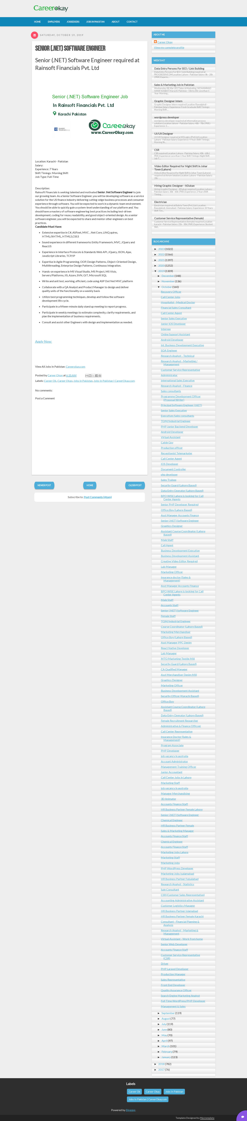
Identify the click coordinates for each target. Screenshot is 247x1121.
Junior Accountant (171, 772)
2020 (161, 265)
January (166, 1057)
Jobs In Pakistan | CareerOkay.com (114, 380)
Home (90, 485)
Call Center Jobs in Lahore (176, 777)
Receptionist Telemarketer (176, 453)
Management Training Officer (178, 766)
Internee (166, 329)
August (166, 1018)
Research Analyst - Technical (177, 355)
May (164, 1035)
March (165, 1046)
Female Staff (168, 616)
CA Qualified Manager (174, 669)
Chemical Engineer (172, 820)
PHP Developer (170, 750)
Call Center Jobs (170, 297)
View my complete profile (169, 47)
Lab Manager (169, 566)
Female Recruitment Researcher (179, 720)
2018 (161, 1063)
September (168, 1013)
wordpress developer (166, 117)
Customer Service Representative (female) (179, 218)
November (168, 281)
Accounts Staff (169, 605)
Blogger (130, 1110)
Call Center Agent (171, 313)
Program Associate (172, 745)
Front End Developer (173, 985)
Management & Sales (173, 1006)
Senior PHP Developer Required (179, 504)
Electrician (160, 202)
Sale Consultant (170, 889)
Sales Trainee (168, 479)
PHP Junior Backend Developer (179, 426)
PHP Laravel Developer (175, 968)
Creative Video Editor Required (179, 561)
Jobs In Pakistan (83, 380)
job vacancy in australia (174, 756)
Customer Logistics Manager (178, 905)
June (164, 1029)
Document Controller (173, 469)
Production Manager (173, 974)
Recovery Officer (171, 291)
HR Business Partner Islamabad (179, 911)
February (167, 1051)
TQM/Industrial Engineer (176, 421)
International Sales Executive (178, 380)
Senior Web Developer (174, 944)
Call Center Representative (176, 731)
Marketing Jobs (170, 862)
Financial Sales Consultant (176, 307)
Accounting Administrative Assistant (182, 900)
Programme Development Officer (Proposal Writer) (181, 398)
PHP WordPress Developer (177, 868)
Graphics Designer (172, 525)
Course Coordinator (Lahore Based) (182, 626)
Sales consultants (171, 391)
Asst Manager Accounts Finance (180, 515)
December (168, 275)
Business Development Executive (180, 550)
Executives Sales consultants (177, 415)
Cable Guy (167, 442)
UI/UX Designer (163, 133)
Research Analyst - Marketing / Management (179, 362)
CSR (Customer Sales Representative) (183, 894)
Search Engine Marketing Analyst (180, 995)
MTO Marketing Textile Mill (178, 658)
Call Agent (167, 545)
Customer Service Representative (180, 369)
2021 (161, 260)
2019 (161, 271)
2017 (161, 1069)
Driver (164, 963)
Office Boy (167, 701)
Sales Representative (173, 979)
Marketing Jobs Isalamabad (177, 873)
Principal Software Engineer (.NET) (181, 405)
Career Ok (50, 380)
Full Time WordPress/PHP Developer (183, 1000)
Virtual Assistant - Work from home (182, 938)
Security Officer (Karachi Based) (180, 696)
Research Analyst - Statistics (177, 884)
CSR (156, 149)
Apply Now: (43, 341)
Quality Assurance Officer (176, 990)
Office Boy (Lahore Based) (176, 510)
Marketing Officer (172, 572)
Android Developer (172, 339)
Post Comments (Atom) (98, 497)
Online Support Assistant (175, 334)
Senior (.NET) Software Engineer (70, 49)
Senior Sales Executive (174, 318)
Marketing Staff (170, 782)
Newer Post (44, 485)
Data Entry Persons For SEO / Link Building (179, 68)
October (167, 286)
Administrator (169, 375)
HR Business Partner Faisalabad (179, 878)
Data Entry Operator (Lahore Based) (182, 490)
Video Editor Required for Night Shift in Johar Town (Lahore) (180, 167)
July (164, 1024)
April (164, 1040)
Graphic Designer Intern (168, 101)
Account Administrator (174, 761)
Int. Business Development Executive (182, 345)
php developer (169, 474)
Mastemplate (207, 1117)
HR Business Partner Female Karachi (182, 916)
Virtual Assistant (170, 437)
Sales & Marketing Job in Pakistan (174, 84)
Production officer (172, 447)
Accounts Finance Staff (174, 804)
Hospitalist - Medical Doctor (178, 302)
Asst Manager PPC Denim (176, 642)
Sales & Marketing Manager (177, 830)
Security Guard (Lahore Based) (179, 485)
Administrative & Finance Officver (181, 726)
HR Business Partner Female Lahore (182, 809)
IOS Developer (169, 463)
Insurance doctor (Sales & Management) (176, 579)
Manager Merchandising (175, 793)
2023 (161, 248)
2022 (161, 254)
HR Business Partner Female (177, 825)
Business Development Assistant (180, 555)
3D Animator (168, 798)
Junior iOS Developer (173, 323)
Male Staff (167, 539)
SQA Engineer (169, 350)
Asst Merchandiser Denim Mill (179, 674)
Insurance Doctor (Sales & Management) (176, 738)
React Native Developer (175, 648)
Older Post (135, 485)
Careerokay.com (75, 366)
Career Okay (64, 380)
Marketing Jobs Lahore (174, 852)
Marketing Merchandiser (176, 631)
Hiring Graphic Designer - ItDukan (174, 185)
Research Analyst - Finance (176, 385)
